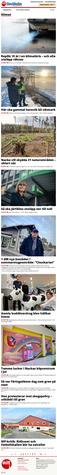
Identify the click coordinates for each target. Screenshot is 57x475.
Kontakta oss (21, 462)
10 (41, 454)
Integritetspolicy (22, 468)
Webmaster (21, 466)
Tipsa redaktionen (23, 463)
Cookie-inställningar (23, 470)
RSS (3, 473)
